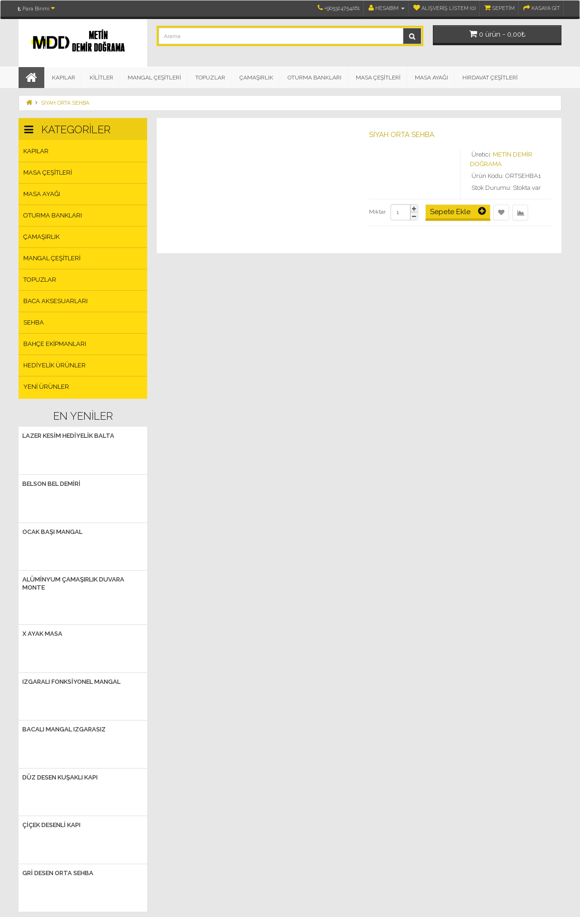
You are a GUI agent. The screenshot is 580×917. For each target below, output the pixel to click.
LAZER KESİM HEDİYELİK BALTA (68, 435)
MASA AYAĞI (431, 77)
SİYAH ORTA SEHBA (65, 103)
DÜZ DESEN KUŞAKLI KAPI (60, 777)
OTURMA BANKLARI (314, 77)
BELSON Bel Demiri (51, 483)
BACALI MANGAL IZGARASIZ (64, 729)
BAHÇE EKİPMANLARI (54, 343)
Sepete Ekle (458, 211)
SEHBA (33, 322)
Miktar (377, 211)
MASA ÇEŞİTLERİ (378, 77)
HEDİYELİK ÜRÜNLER (54, 365)
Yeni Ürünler (46, 386)
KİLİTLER (101, 77)
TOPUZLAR (210, 77)
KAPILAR (63, 77)
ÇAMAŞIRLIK (256, 77)
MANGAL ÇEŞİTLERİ (154, 77)
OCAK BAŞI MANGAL (52, 531)
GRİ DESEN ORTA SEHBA (57, 873)
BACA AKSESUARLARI (55, 301)
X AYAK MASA (42, 633)
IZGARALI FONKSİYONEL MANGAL (71, 681)
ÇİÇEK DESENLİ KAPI (51, 824)
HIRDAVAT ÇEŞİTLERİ (490, 77)
